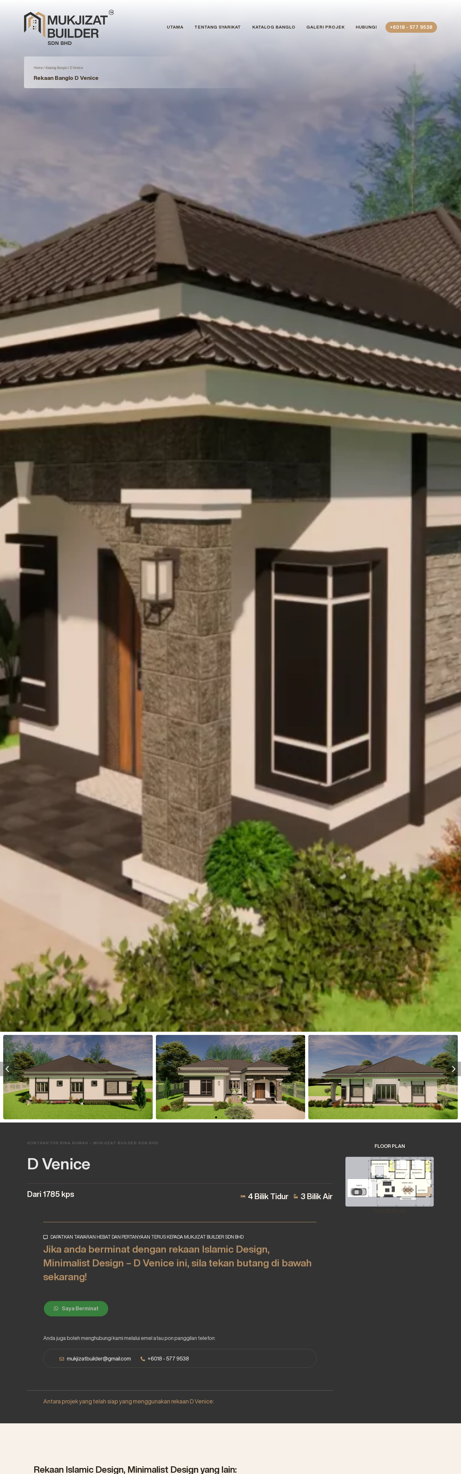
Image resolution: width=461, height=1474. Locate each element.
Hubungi (366, 27)
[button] (7, 1069)
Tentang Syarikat (217, 27)
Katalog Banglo (273, 27)
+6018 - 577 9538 (411, 27)
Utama (175, 27)
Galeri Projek (325, 27)
